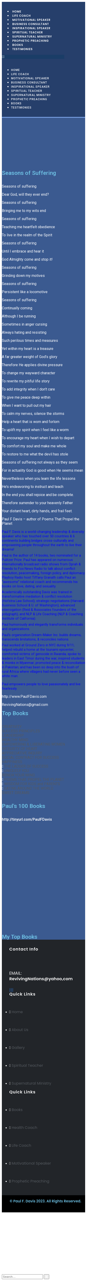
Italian (16, 1243)
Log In (16, 1268)
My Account (21, 1251)
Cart (15, 1264)
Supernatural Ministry (31, 95)
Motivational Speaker (30, 78)
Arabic (16, 1238)
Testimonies (22, 49)
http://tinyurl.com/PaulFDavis (27, 819)
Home (15, 70)
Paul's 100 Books (23, 806)
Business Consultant (29, 82)
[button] (33, 57)
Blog (15, 1255)
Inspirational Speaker (30, 86)
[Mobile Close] (2, 1214)
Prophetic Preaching (30, 41)
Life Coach (20, 74)
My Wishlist (21, 1259)
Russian (17, 1234)
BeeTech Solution (34, 1206)
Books (16, 103)
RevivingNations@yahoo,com (41, 979)
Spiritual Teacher (26, 91)
